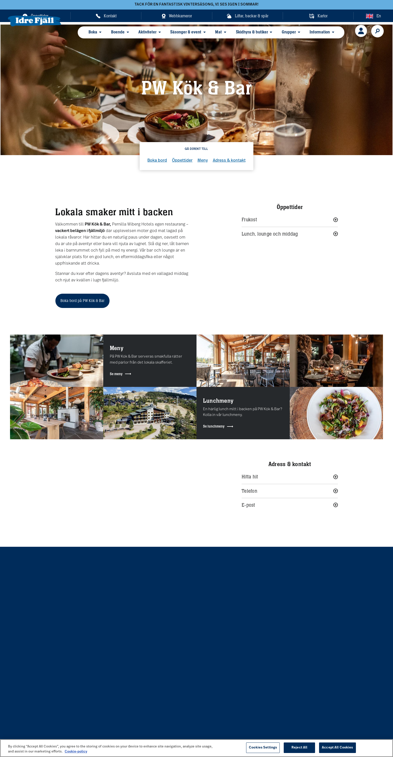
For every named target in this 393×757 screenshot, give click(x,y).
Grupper (274, 35)
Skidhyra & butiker (240, 35)
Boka (93, 35)
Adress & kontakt (229, 161)
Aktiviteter (143, 35)
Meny (203, 161)
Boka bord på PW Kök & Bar (82, 300)
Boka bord (157, 161)
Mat (209, 35)
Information (302, 35)
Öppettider (182, 161)
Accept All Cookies (337, 747)
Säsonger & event (178, 35)
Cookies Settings (263, 747)
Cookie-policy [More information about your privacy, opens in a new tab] (76, 751)
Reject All (299, 747)
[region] (196, 748)
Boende (116, 35)
